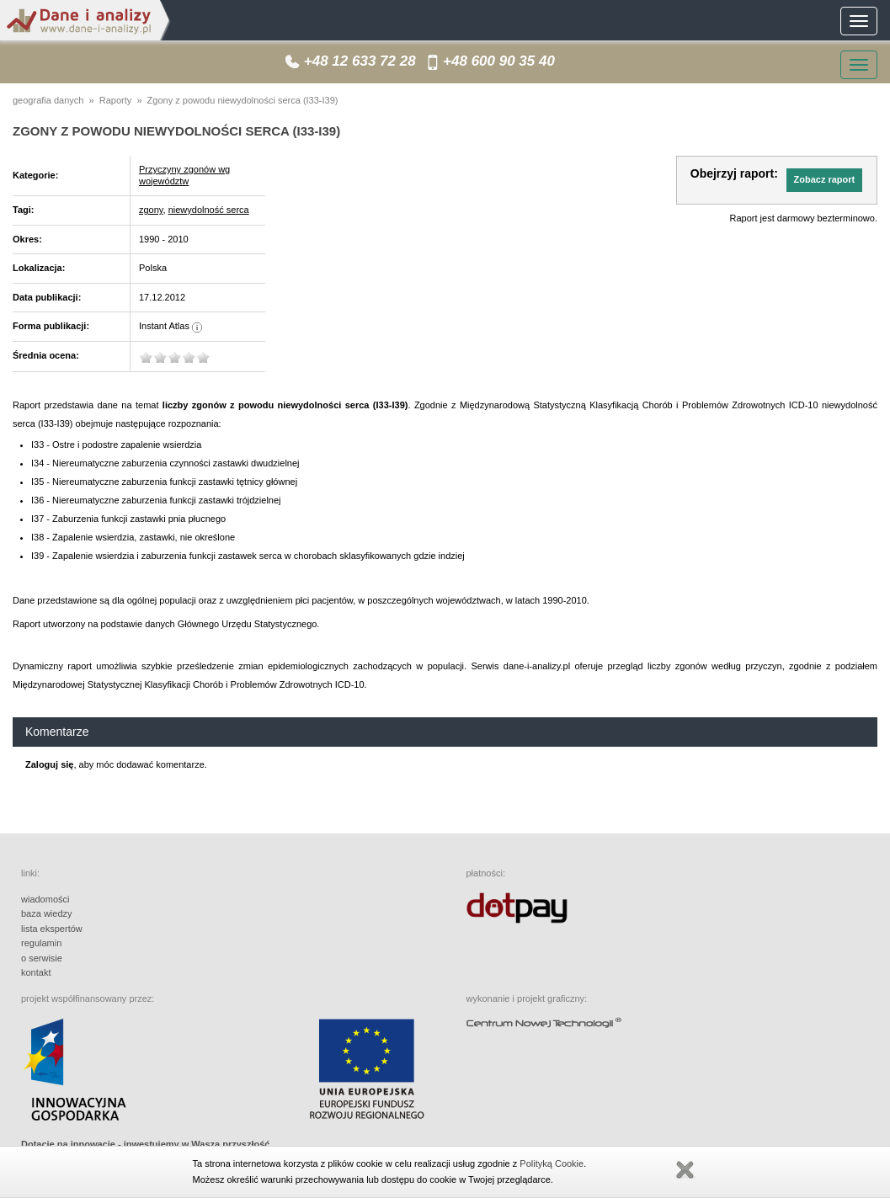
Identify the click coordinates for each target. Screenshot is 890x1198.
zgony (151, 210)
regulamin (41, 943)
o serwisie (41, 958)
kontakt (36, 972)
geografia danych (48, 100)
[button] (824, 180)
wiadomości (45, 899)
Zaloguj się (49, 764)
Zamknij (684, 1170)
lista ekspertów (52, 929)
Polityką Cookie (552, 1163)
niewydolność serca (208, 210)
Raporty (115, 100)
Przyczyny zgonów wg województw (184, 175)
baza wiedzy (46, 913)
